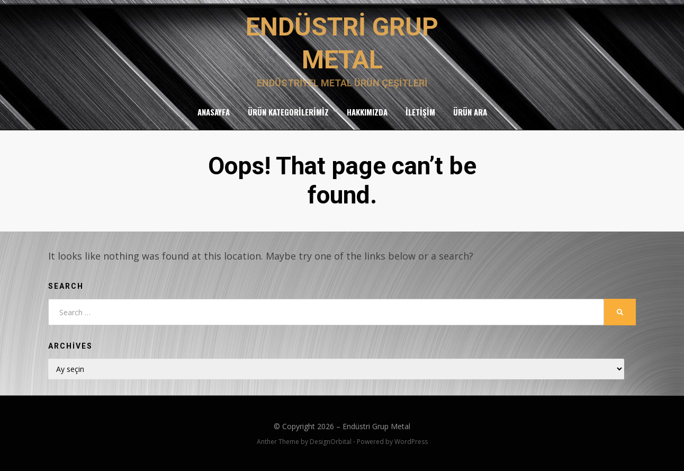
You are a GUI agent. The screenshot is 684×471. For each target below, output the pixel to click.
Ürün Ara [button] (470, 112)
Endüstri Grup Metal (376, 426)
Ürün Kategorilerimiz (288, 112)
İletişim (420, 112)
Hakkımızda (367, 112)
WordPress (411, 441)
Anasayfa (213, 112)
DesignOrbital (331, 441)
